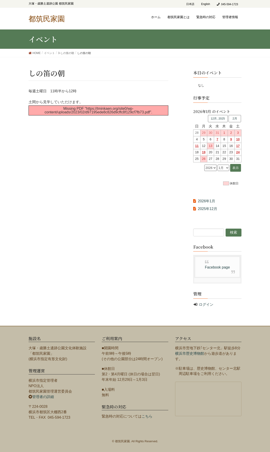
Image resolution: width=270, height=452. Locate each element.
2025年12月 (207, 209)
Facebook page (217, 267)
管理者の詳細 (43, 397)
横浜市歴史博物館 (189, 353)
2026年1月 (206, 201)
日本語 (190, 4)
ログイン (206, 304)
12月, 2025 (218, 118)
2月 (234, 118)
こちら (147, 416)
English (205, 4)
